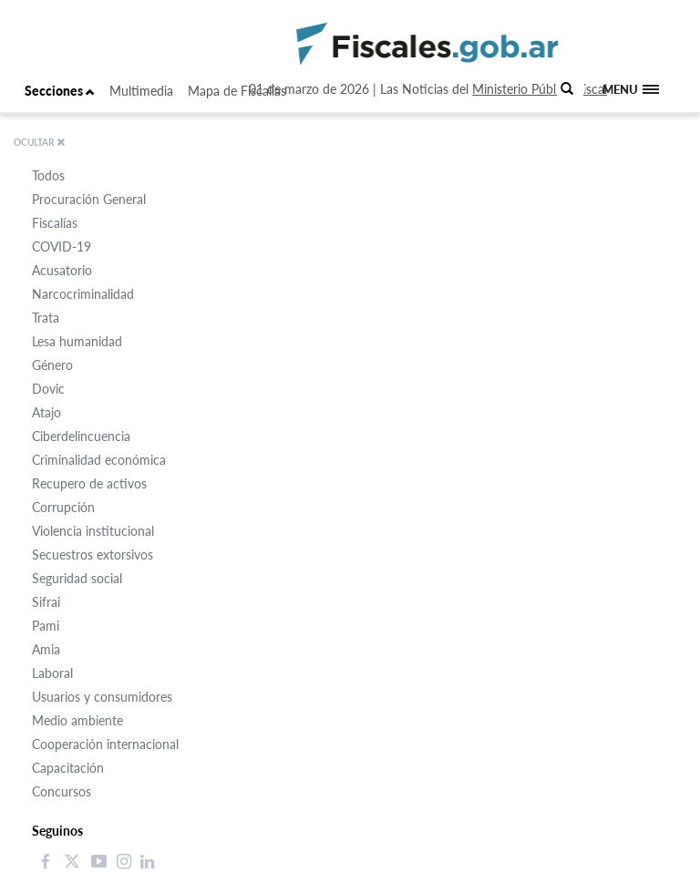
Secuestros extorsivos (92, 554)
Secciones (60, 90)
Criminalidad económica (99, 459)
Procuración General (89, 199)
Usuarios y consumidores (102, 696)
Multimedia (141, 90)
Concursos (61, 791)
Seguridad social (77, 578)
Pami (45, 625)
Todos (48, 175)
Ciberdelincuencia (81, 436)
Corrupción (63, 507)
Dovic (48, 388)
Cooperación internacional (105, 744)
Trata (45, 317)
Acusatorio (62, 270)
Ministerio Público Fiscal (539, 89)
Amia (46, 649)
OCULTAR (40, 142)
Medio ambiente (77, 720)
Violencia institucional (93, 531)
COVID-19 (61, 246)
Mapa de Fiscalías (237, 90)
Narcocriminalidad (83, 294)
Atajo (46, 412)
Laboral (52, 673)
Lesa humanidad (77, 341)
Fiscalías (54, 223)
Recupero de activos (89, 483)
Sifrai (46, 602)
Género (52, 365)
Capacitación (68, 767)
